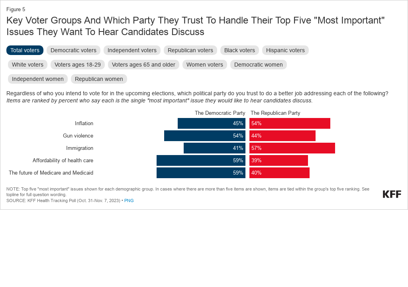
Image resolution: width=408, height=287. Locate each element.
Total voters (24, 50)
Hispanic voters (285, 50)
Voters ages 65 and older (143, 64)
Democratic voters (73, 50)
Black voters (239, 50)
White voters (27, 64)
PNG (129, 200)
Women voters (204, 64)
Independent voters (132, 50)
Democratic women (258, 64)
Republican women (99, 79)
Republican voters (190, 50)
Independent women (38, 79)
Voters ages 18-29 (78, 64)
